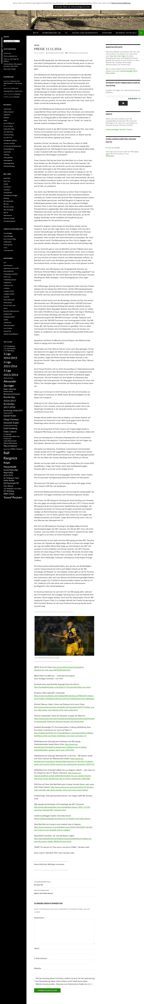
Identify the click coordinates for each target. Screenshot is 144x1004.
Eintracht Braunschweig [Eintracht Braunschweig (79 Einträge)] (10, 425)
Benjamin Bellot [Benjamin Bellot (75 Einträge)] (8, 391)
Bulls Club (7, 181)
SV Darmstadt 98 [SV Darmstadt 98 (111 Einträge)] (11, 483)
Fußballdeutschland (10, 280)
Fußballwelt (7, 282)
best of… (36, 33)
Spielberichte (8, 314)
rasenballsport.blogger (10, 195)
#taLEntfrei (7, 178)
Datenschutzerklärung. (121, 3)
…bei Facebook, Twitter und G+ (126, 33)
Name (37, 948)
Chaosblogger (8, 233)
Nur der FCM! (8, 137)
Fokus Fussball (8, 126)
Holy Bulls (7, 190)
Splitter (6, 320)
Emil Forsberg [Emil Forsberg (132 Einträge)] (10, 428)
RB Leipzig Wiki (8, 201)
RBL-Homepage (8, 210)
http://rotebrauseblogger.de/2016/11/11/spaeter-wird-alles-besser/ (62, 818)
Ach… (5, 262)
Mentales (17, 94)
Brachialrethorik (9, 271)
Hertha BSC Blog (9, 129)
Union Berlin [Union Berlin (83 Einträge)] (17, 489)
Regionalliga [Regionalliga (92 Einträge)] (13, 470)
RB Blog (6, 198)
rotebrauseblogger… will (51, 33)
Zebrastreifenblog (9, 166)
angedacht (7, 115)
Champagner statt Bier (11, 274)
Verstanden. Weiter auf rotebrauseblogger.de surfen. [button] (72, 7)
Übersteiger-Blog (9, 163)
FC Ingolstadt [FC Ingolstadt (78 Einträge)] (7, 434)
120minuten (7, 109)
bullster (6, 184)
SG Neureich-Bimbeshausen (12, 146)
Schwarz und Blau (9, 143)
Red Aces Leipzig (9, 218)
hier (89, 984)
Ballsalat (6, 117)
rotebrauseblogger (55, 53)
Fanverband (7, 187)
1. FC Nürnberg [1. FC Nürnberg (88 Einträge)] (9, 351)
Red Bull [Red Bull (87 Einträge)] (6, 470)
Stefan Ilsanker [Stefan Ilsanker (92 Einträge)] (9, 480)
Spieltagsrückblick (9, 317)
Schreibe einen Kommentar (77, 53)
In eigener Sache (9, 291)
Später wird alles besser (64, 891)
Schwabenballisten (9, 221)
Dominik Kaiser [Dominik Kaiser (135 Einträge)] (11, 422)
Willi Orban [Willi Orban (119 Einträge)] (9, 493)
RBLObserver (8, 215)
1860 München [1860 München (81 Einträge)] (8, 378)
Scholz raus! (7, 53)
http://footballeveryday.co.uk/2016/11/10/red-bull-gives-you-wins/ (62, 687)
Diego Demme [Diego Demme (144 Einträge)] (11, 419)
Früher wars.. (8, 277)
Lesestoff (6, 297)
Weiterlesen (110, 156)
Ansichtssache (8, 265)
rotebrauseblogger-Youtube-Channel (119, 129)
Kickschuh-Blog (8, 135)
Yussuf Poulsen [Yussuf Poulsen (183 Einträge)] (13, 497)
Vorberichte (7, 331)
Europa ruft (64, 883)
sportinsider (7, 152)
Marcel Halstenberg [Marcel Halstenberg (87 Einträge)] (10, 443)
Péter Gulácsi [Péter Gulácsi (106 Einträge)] (16, 449)
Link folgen (122, 56)
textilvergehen (8, 160)
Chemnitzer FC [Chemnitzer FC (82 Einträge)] (8, 413)
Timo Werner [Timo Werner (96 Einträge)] (8, 486)
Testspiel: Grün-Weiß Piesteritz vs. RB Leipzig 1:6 (13, 83)
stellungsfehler (8, 157)
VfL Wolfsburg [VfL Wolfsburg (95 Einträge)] (9, 491)
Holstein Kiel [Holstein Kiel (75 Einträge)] (7, 438)
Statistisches (7, 322)
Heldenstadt (7, 242)
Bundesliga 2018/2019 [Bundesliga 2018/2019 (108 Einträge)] (13, 410)
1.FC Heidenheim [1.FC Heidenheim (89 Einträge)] (9, 346)
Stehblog (6, 155)
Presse (36, 45)
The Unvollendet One (10, 56)
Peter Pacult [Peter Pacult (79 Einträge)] (7, 449)
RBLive (6, 212)
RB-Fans (6, 204)
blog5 (5, 120)
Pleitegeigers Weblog (10, 140)
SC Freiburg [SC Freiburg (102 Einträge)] (8, 478)
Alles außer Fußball (10, 69)
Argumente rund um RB (11, 268)
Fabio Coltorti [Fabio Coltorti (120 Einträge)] (10, 431)
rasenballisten (8, 192)
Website (37, 968)
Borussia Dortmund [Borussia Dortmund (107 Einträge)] (12, 394)
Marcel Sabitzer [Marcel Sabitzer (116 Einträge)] (10, 446)
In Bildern (7, 288)
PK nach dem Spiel (9, 305)
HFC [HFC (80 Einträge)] (18, 436)
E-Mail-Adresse (41, 958)
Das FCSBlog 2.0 (9, 123)
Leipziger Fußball (9, 294)
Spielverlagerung (9, 149)
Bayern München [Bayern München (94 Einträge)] (10, 389)
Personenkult (8, 302)
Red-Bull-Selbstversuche (11, 311)
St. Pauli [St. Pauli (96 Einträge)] (16, 478)
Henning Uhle (8, 91)
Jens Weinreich (8, 132)
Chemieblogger (8, 236)
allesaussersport (8, 112)
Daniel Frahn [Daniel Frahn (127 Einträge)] (10, 415)
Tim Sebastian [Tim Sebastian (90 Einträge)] (8, 489)
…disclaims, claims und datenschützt (84, 33)
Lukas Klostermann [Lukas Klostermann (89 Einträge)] (10, 441)
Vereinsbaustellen (9, 325)
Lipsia (5, 247)
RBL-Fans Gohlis (9, 207)
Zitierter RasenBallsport (11, 334)
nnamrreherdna (8, 250)
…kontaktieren (106, 33)
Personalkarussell (9, 300)
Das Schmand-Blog (10, 239)
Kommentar (39, 918)
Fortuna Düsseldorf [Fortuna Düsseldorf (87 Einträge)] (10, 436)
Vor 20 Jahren (8, 328)
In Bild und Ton (8, 285)
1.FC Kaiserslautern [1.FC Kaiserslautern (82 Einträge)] (10, 348)
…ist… (66, 33)
